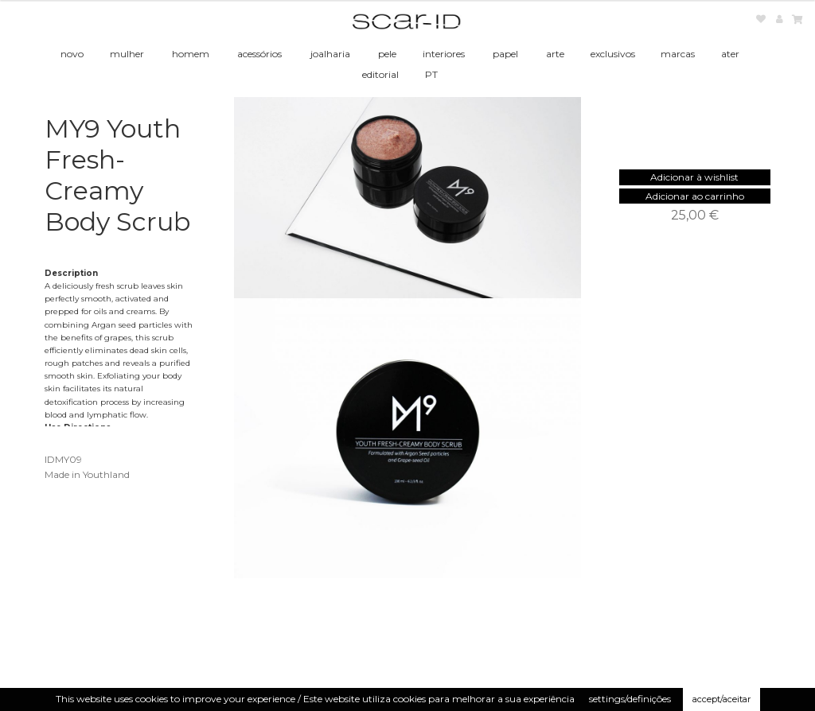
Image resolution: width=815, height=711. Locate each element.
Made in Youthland (87, 474)
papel (505, 54)
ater (730, 54)
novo (72, 54)
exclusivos (613, 54)
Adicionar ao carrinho (694, 196)
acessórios (259, 54)
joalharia (330, 54)
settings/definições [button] (630, 699)
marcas (678, 54)
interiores (444, 54)
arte (555, 54)
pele (387, 54)
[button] (694, 177)
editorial (380, 74)
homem (190, 54)
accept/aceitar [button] (721, 699)
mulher (127, 54)
